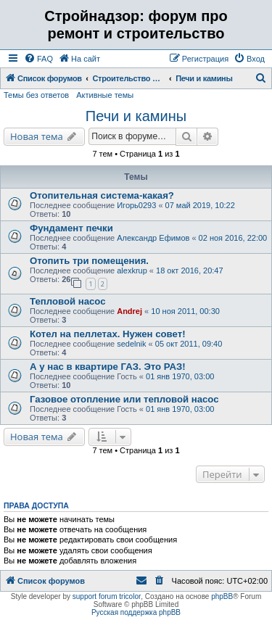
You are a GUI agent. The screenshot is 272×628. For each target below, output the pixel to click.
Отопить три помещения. (89, 260)
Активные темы (104, 95)
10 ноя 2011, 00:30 (185, 311)
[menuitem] (38, 58)
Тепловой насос (68, 301)
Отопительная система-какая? (102, 195)
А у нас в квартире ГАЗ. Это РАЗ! (108, 366)
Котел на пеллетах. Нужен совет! (108, 334)
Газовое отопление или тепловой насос (124, 399)
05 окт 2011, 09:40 (189, 343)
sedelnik (131, 343)
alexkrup (132, 270)
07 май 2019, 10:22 (200, 205)
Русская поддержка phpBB (136, 612)
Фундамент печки (71, 228)
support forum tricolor (107, 596)
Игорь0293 (136, 205)
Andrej (129, 311)
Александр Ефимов (153, 238)
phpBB (222, 596)
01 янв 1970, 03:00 (180, 376)
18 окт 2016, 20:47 (189, 270)
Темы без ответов (36, 95)
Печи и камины (136, 116)
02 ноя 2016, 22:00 (233, 238)
